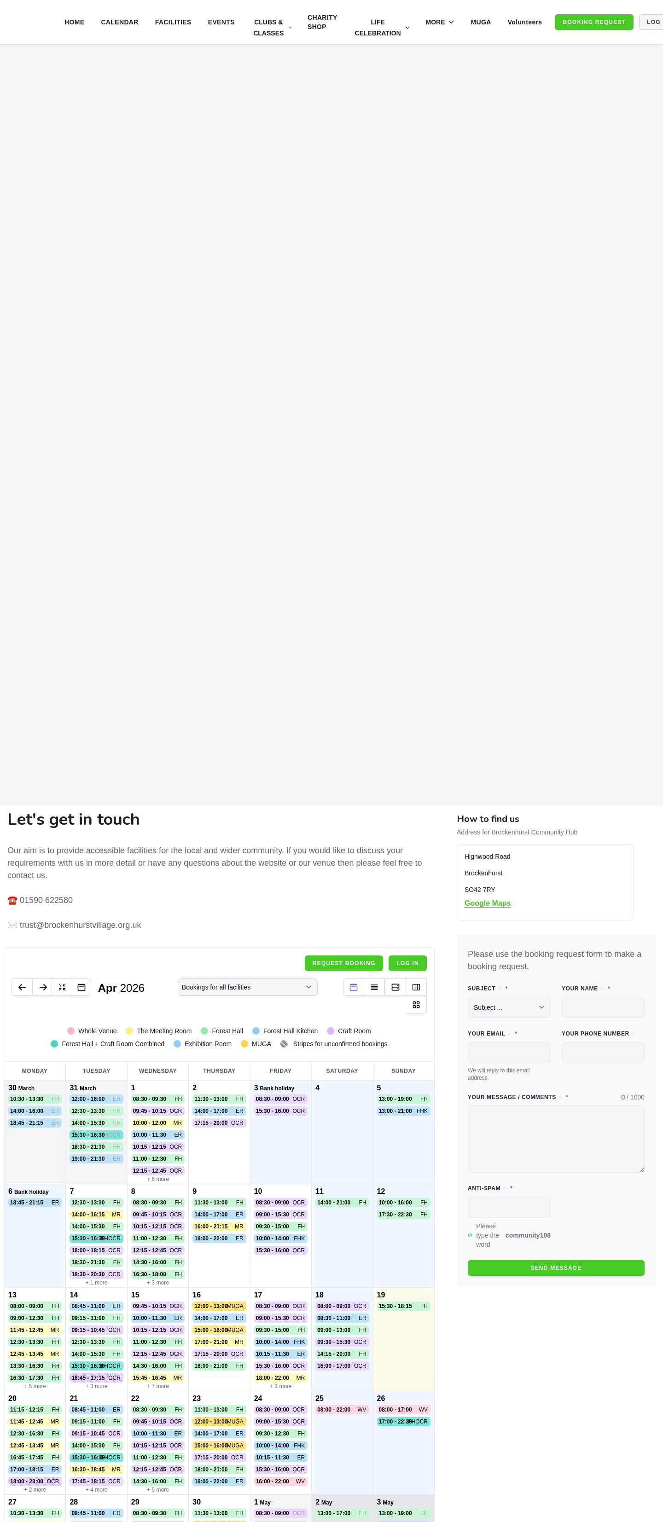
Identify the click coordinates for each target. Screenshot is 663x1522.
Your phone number (598, 1033)
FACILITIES (173, 22)
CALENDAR (119, 22)
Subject (509, 988)
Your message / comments (556, 1096)
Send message (556, 1268)
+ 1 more (97, 1282)
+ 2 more (35, 1490)
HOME (74, 22)
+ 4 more (97, 1490)
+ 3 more (158, 1282)
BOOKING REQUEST (594, 22)
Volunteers (525, 22)
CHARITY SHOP (322, 22)
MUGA (481, 22)
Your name (603, 988)
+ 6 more (158, 1179)
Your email (509, 1033)
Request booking (344, 963)
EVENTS (221, 22)
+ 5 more (35, 1386)
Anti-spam (509, 1188)
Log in (407, 963)
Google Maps (488, 903)
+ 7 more (158, 1386)
